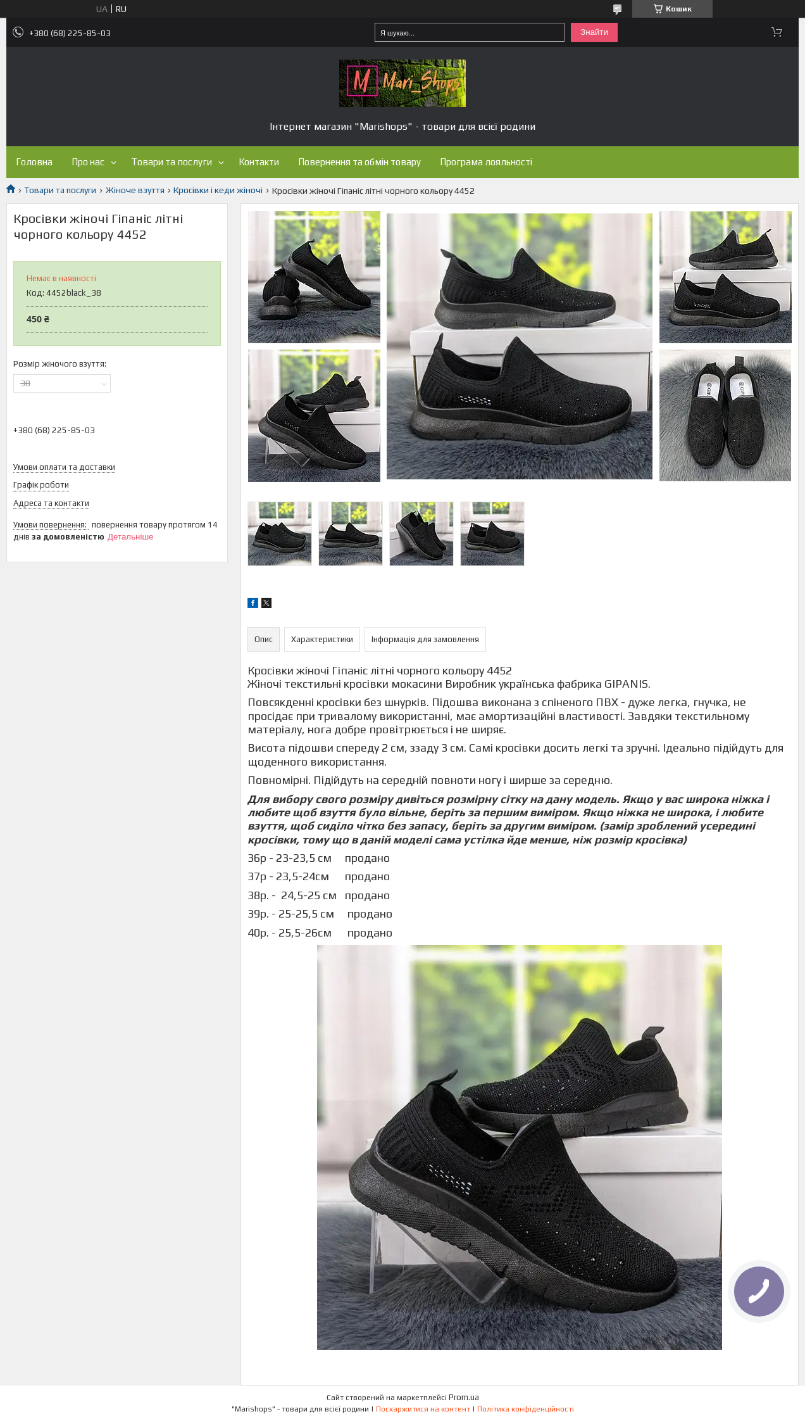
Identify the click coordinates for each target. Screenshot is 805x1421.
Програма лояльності (486, 161)
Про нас (88, 161)
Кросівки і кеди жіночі (218, 190)
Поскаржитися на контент (423, 1409)
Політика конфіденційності (525, 1409)
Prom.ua (464, 1397)
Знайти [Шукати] (594, 32)
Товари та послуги (171, 161)
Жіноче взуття (135, 190)
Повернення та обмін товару (359, 161)
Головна (34, 161)
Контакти (259, 161)
